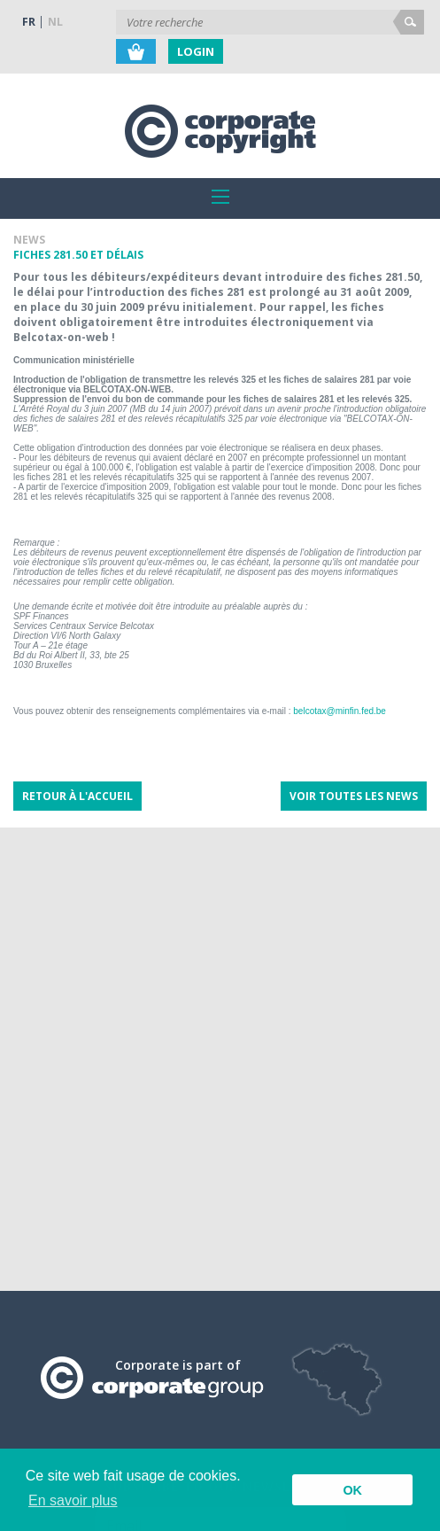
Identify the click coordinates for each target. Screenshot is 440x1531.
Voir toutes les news (353, 796)
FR (28, 21)
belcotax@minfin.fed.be (339, 711)
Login (195, 51)
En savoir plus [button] (73, 1500)
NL (55, 21)
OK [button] (352, 1490)
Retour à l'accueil (77, 796)
